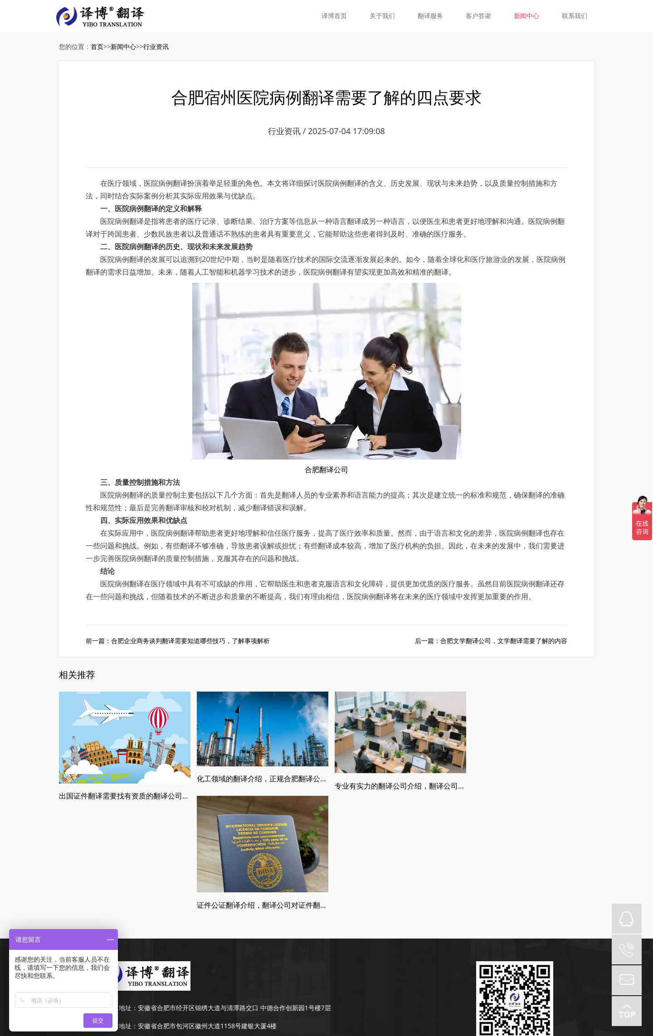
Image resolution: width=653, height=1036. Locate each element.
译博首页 (334, 15)
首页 (97, 46)
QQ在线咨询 (627, 919)
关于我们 (382, 15)
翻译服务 (430, 15)
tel (627, 949)
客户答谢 (478, 15)
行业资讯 (156, 46)
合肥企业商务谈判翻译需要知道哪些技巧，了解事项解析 (190, 641)
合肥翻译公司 (326, 470)
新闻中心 (526, 15)
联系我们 (574, 15)
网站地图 (403, 977)
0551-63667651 (142, 958)
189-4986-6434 (141, 939)
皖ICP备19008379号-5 (357, 977)
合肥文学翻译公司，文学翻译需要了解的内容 (503, 641)
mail (627, 980)
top (627, 1011)
